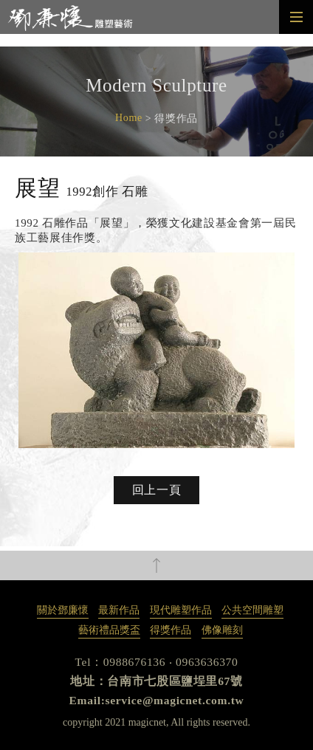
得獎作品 (170, 630)
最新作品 (119, 610)
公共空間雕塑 (252, 610)
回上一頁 (157, 490)
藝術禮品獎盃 (109, 630)
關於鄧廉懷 (63, 610)
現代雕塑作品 (181, 610)
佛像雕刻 (222, 630)
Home (128, 117)
